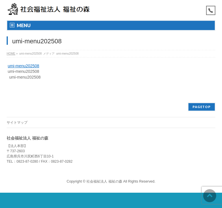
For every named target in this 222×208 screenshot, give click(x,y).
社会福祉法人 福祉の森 (104, 181)
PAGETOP (202, 107)
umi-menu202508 (23, 66)
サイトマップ (17, 122)
